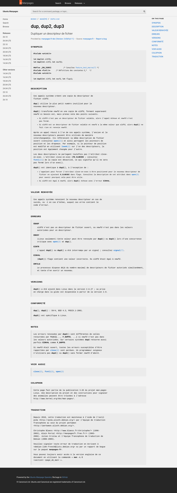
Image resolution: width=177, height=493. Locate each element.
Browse (68, 3)
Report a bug (101, 39)
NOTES (155, 45)
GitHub (65, 477)
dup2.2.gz (55, 19)
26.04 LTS (7, 41)
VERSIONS (156, 38)
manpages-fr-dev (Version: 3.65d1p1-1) (57, 39)
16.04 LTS (7, 59)
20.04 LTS (7, 52)
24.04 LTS (7, 48)
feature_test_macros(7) (86, 68)
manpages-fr (88, 39)
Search (58, 3)
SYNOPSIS (156, 23)
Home (5, 19)
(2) (58, 141)
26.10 (5, 37)
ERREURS (156, 34)
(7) (118, 250)
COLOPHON (157, 53)
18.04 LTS (7, 56)
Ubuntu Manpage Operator (41, 477)
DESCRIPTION (157, 27)
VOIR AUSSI (156, 49)
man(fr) (43, 19)
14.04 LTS (7, 63)
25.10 (5, 44)
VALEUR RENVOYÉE (160, 30)
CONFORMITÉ (157, 42)
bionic (34, 19)
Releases (78, 3)
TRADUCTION (157, 57)
